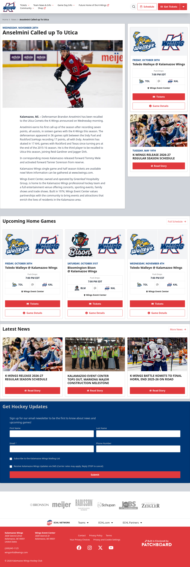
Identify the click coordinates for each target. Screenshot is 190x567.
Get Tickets (168, 6)
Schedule (147, 6)
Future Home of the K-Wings (94, 5)
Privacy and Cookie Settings (106, 539)
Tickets (25, 5)
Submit (95, 476)
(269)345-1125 (12, 548)
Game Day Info (66, 5)
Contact (82, 535)
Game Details (158, 106)
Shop (42, 8)
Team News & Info (43, 5)
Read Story (159, 166)
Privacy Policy (95, 535)
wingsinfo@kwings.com (16, 552)
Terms (109, 535)
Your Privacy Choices (80, 539)
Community (27, 8)
